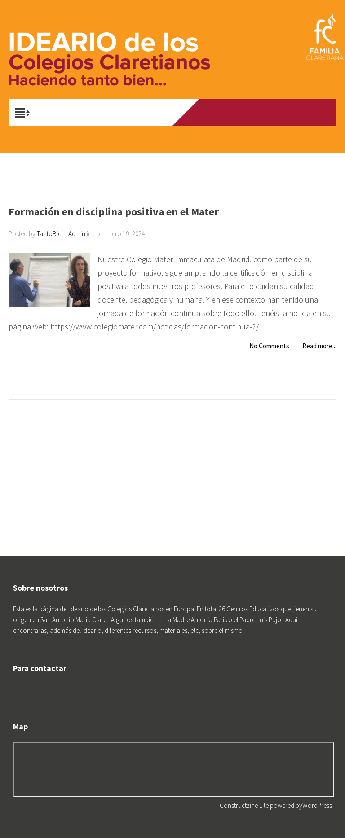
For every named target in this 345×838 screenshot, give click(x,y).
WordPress (317, 805)
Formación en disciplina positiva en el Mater (114, 212)
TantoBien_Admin (61, 233)
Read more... (319, 346)
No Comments (269, 346)
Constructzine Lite (245, 805)
